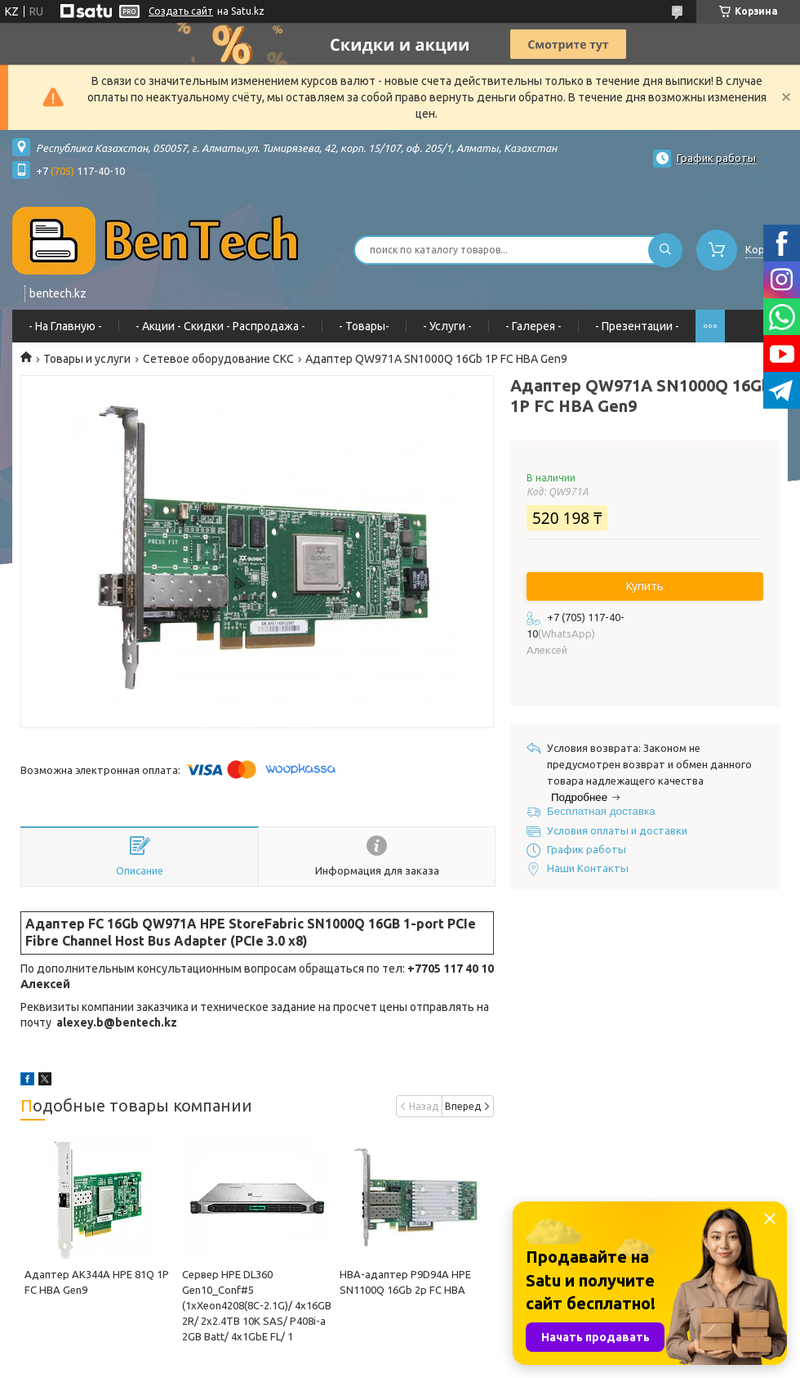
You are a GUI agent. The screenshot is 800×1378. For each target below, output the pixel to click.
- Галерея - (533, 326)
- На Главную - (65, 326)
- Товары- (364, 326)
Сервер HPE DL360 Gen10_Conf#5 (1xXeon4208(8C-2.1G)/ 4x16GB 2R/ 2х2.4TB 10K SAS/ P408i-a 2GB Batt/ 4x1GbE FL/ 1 (256, 1305)
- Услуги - (447, 326)
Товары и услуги (87, 358)
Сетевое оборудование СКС (218, 358)
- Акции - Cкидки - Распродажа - (220, 326)
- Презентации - (637, 326)
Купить (645, 586)
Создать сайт (181, 11)
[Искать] (665, 250)
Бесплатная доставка (601, 811)
